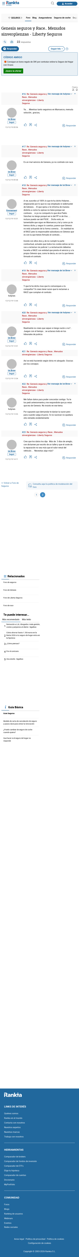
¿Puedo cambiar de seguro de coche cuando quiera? (17, 730)
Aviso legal (19, 1239)
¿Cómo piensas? (13, 643)
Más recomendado (10, 619)
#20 (24, 312)
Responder (10, 48)
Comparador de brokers (15, 1156)
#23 (24, 432)
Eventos (7, 1223)
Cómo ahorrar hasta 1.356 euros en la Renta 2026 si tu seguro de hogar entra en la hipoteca (23, 635)
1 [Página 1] (36, 494)
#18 (24, 185)
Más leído (26, 619)
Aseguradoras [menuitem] (45, 17)
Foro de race (8, 605)
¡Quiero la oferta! (13, 70)
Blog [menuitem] (34, 17)
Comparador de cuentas (15, 1175)
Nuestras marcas (12, 1132)
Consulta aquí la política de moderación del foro (50, 485)
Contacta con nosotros (14, 1122)
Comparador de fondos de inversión (20, 1161)
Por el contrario (12, 651)
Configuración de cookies (39, 1243)
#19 (24, 270)
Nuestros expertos (12, 1127)
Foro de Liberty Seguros (12, 597)
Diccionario (9, 1179)
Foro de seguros (9, 582)
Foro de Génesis (9, 590)
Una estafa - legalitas (14, 659)
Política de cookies (55, 1239)
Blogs (6, 1209)
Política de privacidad (35, 1239)
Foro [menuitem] (28, 17)
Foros (6, 1204)
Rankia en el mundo (13, 1118)
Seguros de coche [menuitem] (62, 17)
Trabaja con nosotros (14, 1136)
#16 (24, 94)
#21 (24, 351)
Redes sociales (11, 1227)
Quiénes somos (11, 1113)
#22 (24, 384)
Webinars (8, 1218)
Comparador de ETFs (13, 1165)
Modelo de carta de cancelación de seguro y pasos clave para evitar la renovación (20, 722)
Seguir (11, 122)
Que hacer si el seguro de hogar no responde (17, 739)
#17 (24, 146)
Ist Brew (12, 119)
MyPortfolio (9, 1184)
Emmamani (11, 210)
